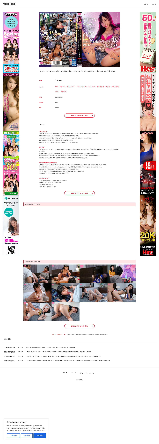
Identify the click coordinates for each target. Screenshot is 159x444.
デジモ (80, 86)
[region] (26, 429)
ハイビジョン (90, 86)
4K (57, 86)
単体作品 (101, 86)
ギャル (63, 86)
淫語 (108, 86)
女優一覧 (146, 4)
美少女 (64, 91)
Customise (13, 436)
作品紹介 (48, 393)
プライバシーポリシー (90, 432)
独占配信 (116, 86)
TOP (42, 393)
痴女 (57, 91)
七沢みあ (58, 80)
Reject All (27, 436)
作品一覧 (154, 4)
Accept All (40, 436)
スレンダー (72, 86)
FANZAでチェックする (79, 122)
